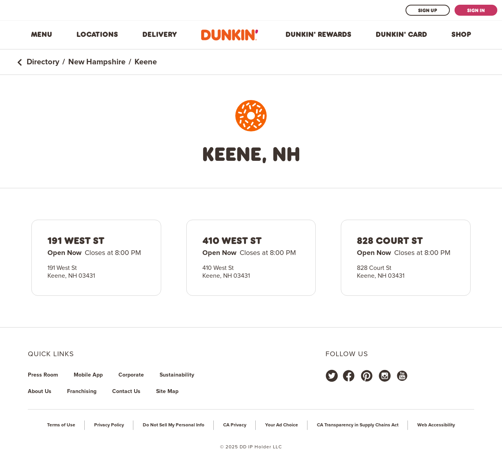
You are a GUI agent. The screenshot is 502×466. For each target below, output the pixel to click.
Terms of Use (61, 425)
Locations (97, 34)
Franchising (81, 391)
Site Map (167, 391)
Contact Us (126, 391)
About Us (39, 391)
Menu (41, 34)
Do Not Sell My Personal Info (173, 425)
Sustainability (177, 375)
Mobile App (88, 375)
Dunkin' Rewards (318, 34)
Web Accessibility (436, 425)
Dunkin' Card (401, 34)
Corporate (131, 375)
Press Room (43, 375)
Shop (461, 34)
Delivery (159, 34)
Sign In (476, 10)
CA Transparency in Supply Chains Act (357, 425)
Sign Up (427, 10)
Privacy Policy (109, 425)
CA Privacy (234, 425)
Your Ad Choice (281, 425)
